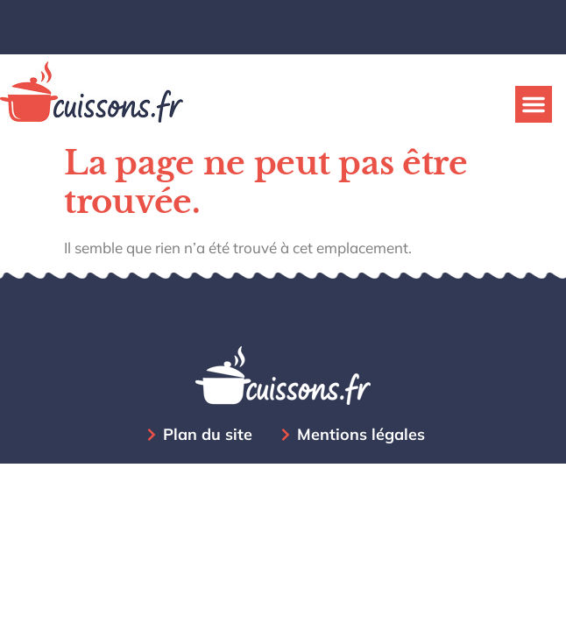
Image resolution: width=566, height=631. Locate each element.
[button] (533, 104)
